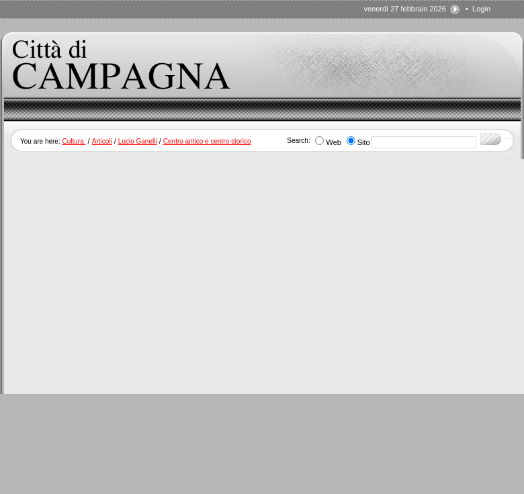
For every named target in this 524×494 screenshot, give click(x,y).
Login (481, 9)
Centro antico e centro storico (207, 141)
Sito (363, 142)
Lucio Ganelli (137, 141)
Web (333, 142)
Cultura (73, 141)
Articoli (102, 141)
